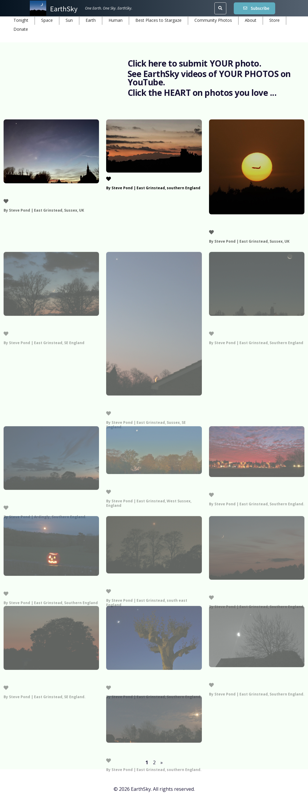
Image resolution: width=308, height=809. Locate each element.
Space (47, 20)
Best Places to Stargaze (158, 20)
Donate (20, 29)
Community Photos (213, 20)
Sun (69, 20)
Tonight (20, 20)
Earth (91, 20)
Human (116, 20)
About (250, 20)
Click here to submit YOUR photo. (194, 63)
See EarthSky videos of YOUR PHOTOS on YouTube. (209, 78)
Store (274, 20)
